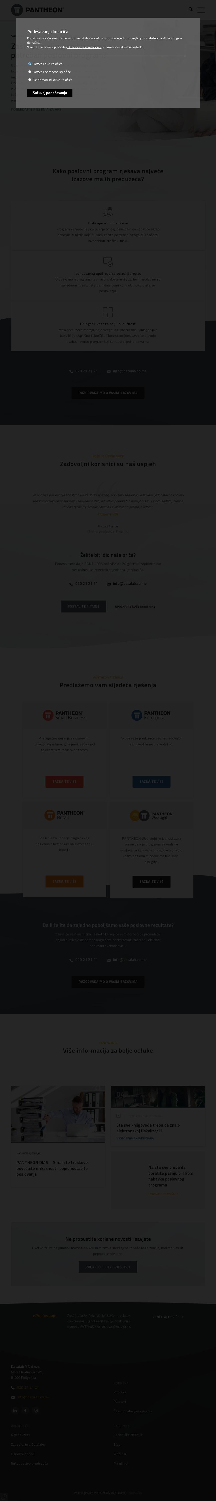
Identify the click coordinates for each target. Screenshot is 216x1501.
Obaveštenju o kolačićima (84, 47)
